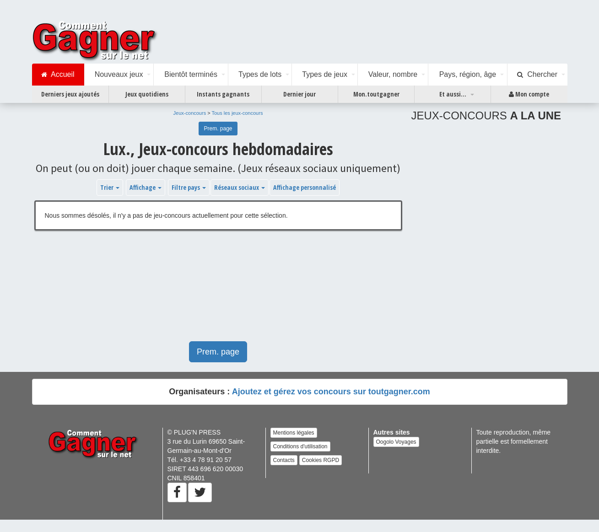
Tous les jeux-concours (237, 113)
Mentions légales (293, 433)
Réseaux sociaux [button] (239, 187)
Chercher (537, 75)
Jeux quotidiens (146, 94)
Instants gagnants (223, 94)
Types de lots (259, 74)
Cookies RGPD (320, 460)
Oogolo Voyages (396, 442)
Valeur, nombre (392, 74)
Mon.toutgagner (376, 94)
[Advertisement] (212, 290)
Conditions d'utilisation (300, 446)
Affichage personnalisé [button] (304, 187)
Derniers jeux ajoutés (70, 94)
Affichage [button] (146, 187)
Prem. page (218, 128)
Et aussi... (452, 94)
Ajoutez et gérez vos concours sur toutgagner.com (331, 391)
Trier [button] (109, 187)
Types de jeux (324, 74)
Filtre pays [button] (189, 187)
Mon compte (529, 94)
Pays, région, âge (467, 74)
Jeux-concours (189, 113)
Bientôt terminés (190, 74)
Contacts (284, 460)
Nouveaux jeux (119, 74)
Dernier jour (299, 94)
